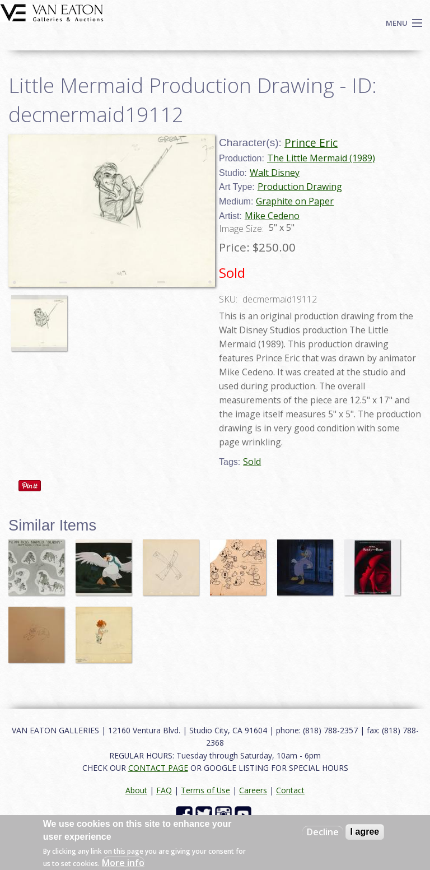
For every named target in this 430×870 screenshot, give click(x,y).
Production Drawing (300, 186)
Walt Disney (275, 172)
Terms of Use (205, 790)
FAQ (164, 790)
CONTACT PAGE (158, 767)
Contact (290, 790)
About (136, 790)
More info (123, 863)
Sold (252, 461)
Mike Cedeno (272, 216)
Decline (323, 832)
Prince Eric (311, 142)
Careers (253, 790)
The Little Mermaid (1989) (321, 158)
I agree (365, 831)
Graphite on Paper (295, 201)
